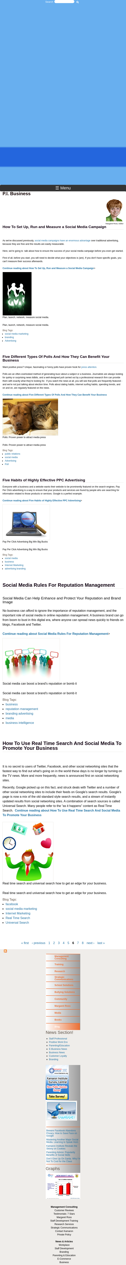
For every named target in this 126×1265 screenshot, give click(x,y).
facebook (12, 904)
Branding (53, 1059)
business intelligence (20, 722)
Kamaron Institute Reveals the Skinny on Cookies (61, 1147)
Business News (57, 1052)
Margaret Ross (62, 1006)
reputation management (22, 709)
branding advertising (19, 713)
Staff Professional (58, 1038)
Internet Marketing (14, 565)
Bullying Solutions (65, 992)
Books (58, 1019)
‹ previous (38, 943)
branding (9, 337)
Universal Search (17, 922)
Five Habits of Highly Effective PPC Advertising (43, 480)
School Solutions (64, 985)
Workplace (64, 1245)
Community (61, 999)
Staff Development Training (64, 1220)
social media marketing (16, 333)
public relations (12, 453)
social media (11, 457)
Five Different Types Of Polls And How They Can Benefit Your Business (55, 358)
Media (58, 1013)
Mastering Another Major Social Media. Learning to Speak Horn (62, 1141)
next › (90, 943)
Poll (7, 464)
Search (49, 1)
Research (60, 971)
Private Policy (64, 1234)
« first (25, 943)
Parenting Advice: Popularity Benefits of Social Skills (60, 1153)
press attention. (89, 367)
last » (101, 943)
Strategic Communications (64, 978)
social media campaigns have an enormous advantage (62, 240)
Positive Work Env (58, 1042)
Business (64, 1262)
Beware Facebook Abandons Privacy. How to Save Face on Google (61, 1133)
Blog (57, 1026)
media (10, 718)
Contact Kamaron (64, 1231)
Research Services (64, 1224)
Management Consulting (62, 957)
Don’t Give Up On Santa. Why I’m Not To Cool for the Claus (63, 1160)
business (9, 561)
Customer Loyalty (58, 1056)
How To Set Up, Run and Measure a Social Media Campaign (54, 227)
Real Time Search (18, 918)
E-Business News (58, 1049)
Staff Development (64, 1248)
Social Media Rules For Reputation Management (58, 585)
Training (59, 964)
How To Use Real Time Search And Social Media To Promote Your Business (61, 746)
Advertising (10, 340)
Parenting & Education (64, 1255)
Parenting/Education (59, 1045)
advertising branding (15, 568)
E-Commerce (64, 1259)
